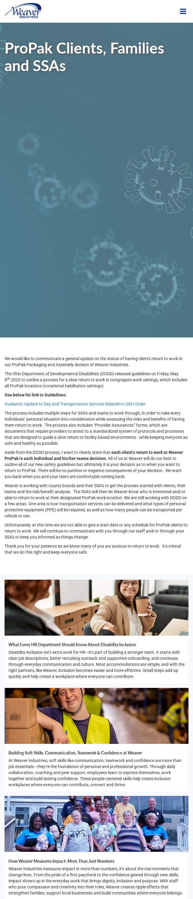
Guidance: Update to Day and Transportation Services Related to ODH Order (75, 404)
